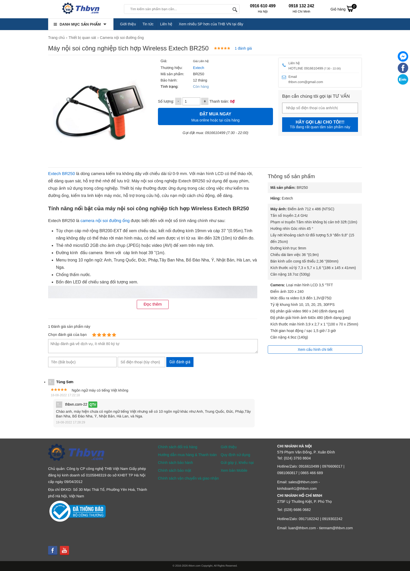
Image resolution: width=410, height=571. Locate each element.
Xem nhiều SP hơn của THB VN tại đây (211, 24)
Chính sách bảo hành (175, 463)
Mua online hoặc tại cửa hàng (215, 116)
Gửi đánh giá (179, 361)
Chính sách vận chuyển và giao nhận (188, 478)
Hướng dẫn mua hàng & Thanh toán (187, 455)
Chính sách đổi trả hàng (177, 447)
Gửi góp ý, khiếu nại (237, 463)
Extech (198, 68)
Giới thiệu (128, 24)
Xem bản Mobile (234, 470)
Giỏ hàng (344, 8)
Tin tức (148, 24)
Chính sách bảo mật (174, 470)
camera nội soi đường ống (105, 221)
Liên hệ (166, 24)
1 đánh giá (243, 48)
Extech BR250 (61, 174)
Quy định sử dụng (235, 455)
